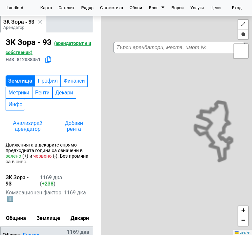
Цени (215, 7)
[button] (182, 118)
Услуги (197, 7)
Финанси (74, 81)
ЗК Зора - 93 (18, 22)
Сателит (66, 7)
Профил (48, 81)
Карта (46, 7)
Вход (237, 7)
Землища (20, 81)
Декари (64, 92)
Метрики (19, 92)
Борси (178, 7)
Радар (87, 7)
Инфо (15, 104)
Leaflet (242, 232)
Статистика (111, 7)
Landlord (15, 7)
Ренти (42, 92)
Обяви (136, 7)
